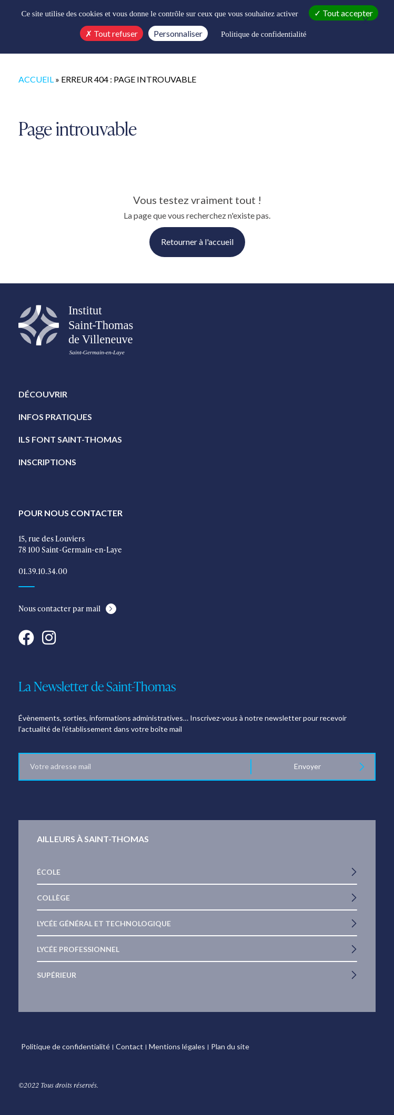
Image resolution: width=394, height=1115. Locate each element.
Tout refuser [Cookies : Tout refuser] (111, 33)
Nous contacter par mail (59, 608)
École (48, 871)
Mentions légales (177, 1046)
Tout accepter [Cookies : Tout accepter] (343, 13)
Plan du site (230, 1046)
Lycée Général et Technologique (104, 923)
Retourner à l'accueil (197, 242)
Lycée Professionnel (78, 949)
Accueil (36, 79)
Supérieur (56, 974)
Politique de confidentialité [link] (263, 34)
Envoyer (308, 766)
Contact (129, 1046)
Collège (53, 897)
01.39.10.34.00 (42, 571)
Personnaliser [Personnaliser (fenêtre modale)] (178, 33)
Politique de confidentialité (65, 1046)
